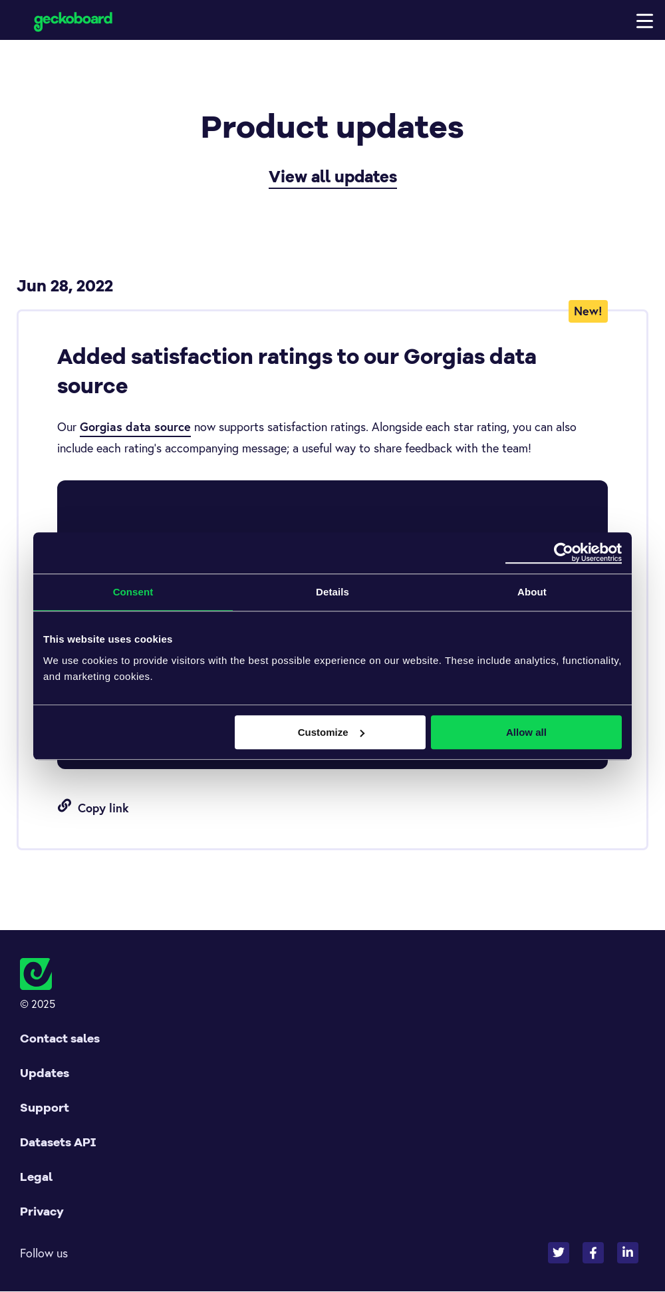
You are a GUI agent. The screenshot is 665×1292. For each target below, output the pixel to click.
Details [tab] (332, 591)
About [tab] (532, 591)
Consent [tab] (133, 591)
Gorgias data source (135, 427)
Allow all (526, 732)
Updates (44, 1073)
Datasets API (58, 1142)
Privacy (42, 1211)
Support (44, 1108)
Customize (331, 732)
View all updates (333, 177)
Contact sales (60, 1039)
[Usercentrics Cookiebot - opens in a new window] (563, 553)
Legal (36, 1177)
